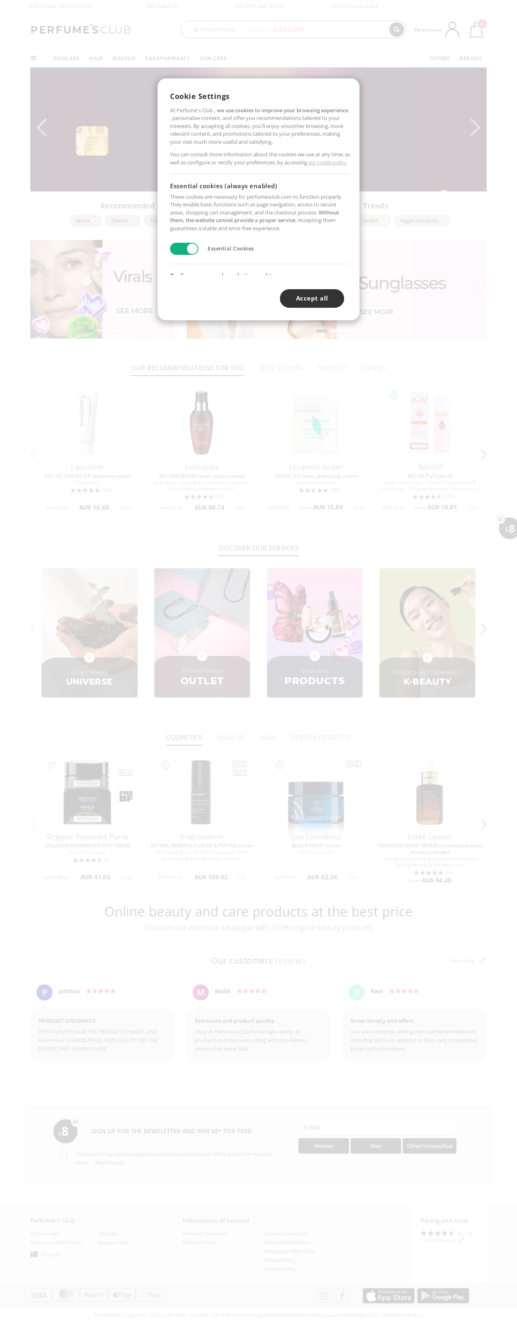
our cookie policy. (327, 162)
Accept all (312, 298)
